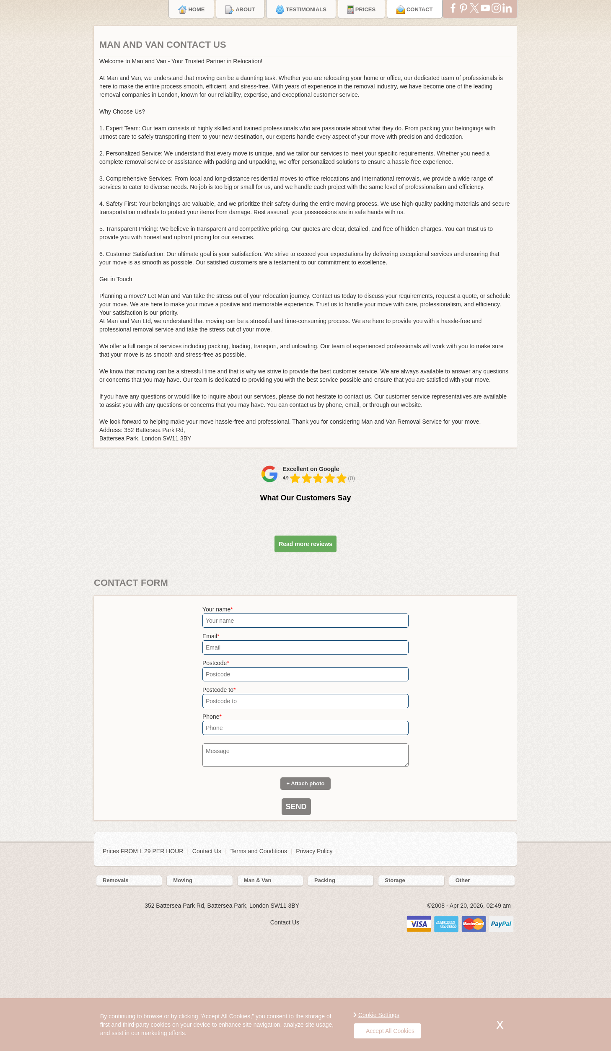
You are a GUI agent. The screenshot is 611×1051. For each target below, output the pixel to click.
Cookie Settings (378, 1015)
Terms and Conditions (258, 851)
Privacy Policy (314, 851)
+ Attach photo (306, 783)
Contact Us (206, 851)
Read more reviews (305, 544)
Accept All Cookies (386, 1031)
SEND (296, 806)
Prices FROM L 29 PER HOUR (144, 851)
